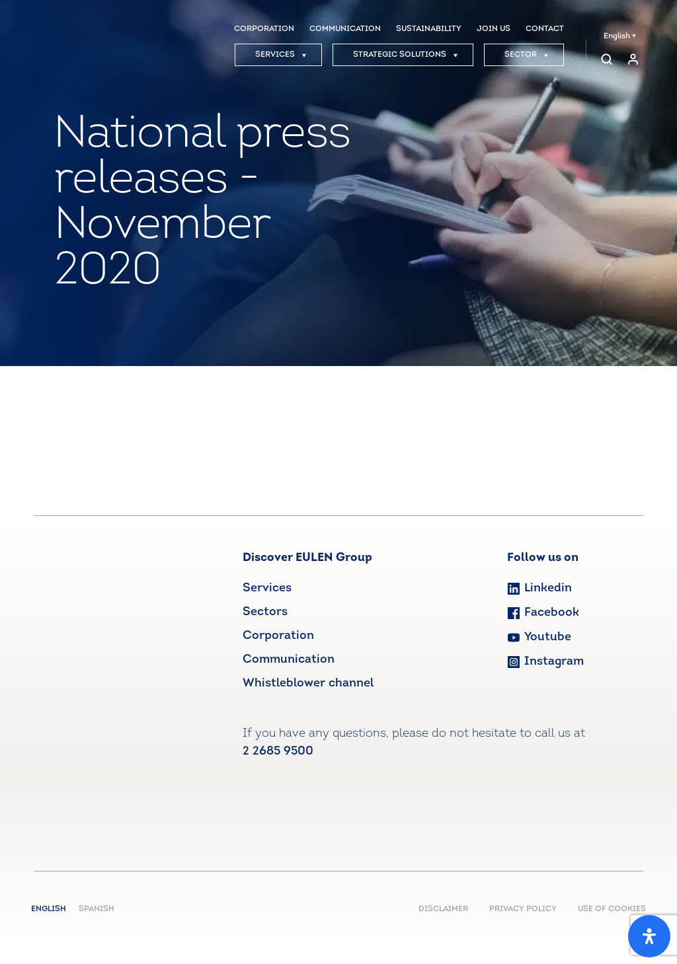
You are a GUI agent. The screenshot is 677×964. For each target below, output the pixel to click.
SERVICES (281, 55)
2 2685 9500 (278, 751)
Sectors (265, 612)
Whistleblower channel (308, 683)
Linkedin (539, 588)
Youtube (539, 637)
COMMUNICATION (345, 29)
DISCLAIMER (443, 909)
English (620, 36)
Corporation (278, 636)
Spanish (96, 909)
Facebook (543, 613)
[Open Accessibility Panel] (649, 936)
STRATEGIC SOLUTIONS (405, 55)
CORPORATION (264, 29)
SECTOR (526, 55)
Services (267, 588)
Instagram (545, 661)
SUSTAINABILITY (428, 29)
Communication (289, 659)
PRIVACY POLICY (523, 909)
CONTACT (545, 29)
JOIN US (493, 29)
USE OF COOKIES (612, 909)
